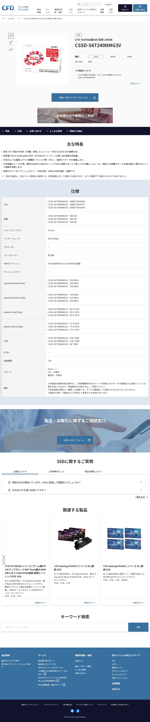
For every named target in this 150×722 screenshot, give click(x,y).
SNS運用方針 (67, 704)
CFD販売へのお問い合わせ (119, 704)
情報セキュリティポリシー (30, 704)
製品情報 (39, 11)
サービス (48, 11)
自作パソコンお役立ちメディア (87, 11)
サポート (71, 11)
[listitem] (141, 496)
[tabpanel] (75, 488)
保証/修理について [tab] (93, 471)
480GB (112, 56)
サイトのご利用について (84, 704)
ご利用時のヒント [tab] (56, 471)
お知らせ (111, 11)
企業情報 (102, 11)
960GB (129, 56)
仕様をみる (136, 83)
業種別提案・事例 (58, 11)
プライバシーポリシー (51, 704)
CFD (90, 61)
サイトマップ (101, 704)
